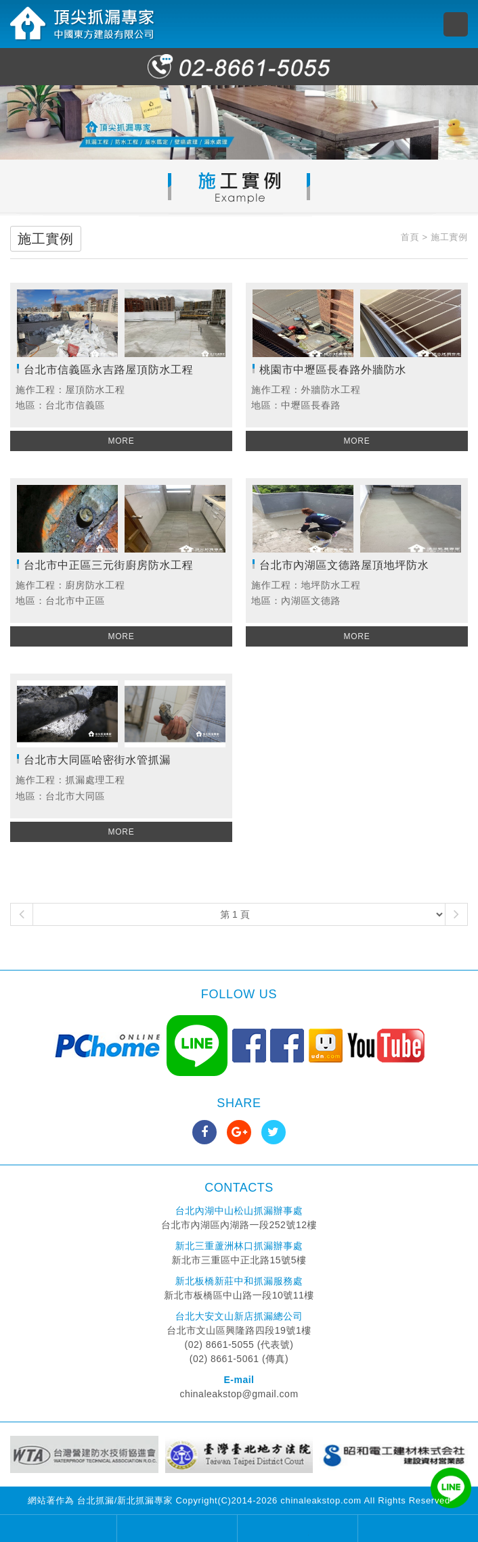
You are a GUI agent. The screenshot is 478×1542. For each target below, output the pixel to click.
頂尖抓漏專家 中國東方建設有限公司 (83, 24)
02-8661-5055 (239, 66)
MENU (455, 24)
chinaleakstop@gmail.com (238, 1393)
